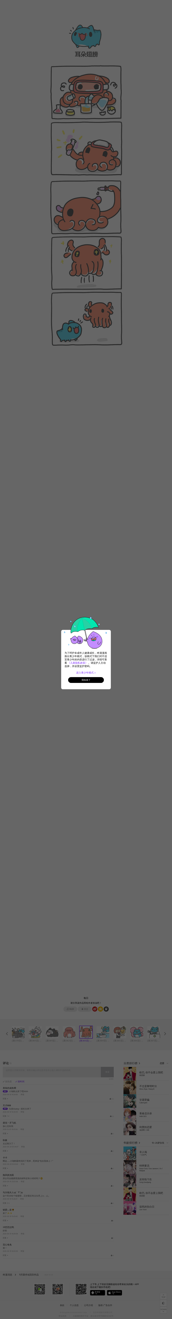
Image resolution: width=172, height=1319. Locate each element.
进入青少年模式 (86, 672)
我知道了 (86, 680)
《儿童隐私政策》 (78, 663)
